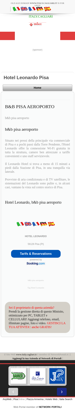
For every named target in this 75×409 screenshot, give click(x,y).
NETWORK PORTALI (50, 407)
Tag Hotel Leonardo (35, 288)
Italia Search (65, 399)
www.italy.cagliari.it (26, 354)
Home (37, 87)
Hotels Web (51, 399)
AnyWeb (7, 399)
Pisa (15, 399)
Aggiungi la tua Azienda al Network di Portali (36, 358)
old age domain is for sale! (37, 4)
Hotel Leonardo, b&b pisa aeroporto (33, 202)
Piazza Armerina (35, 399)
